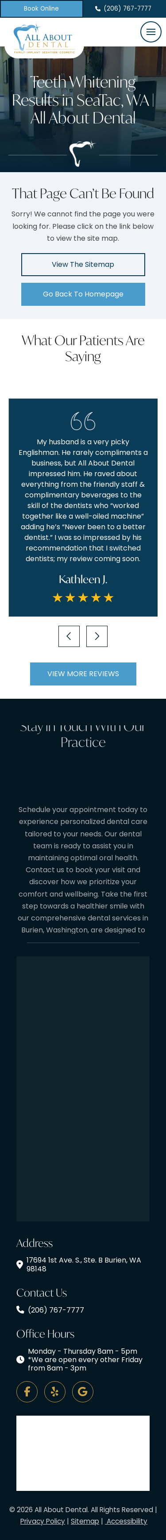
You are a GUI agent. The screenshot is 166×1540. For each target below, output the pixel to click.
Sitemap (85, 1521)
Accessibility (126, 1521)
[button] (151, 31)
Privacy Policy (42, 1521)
